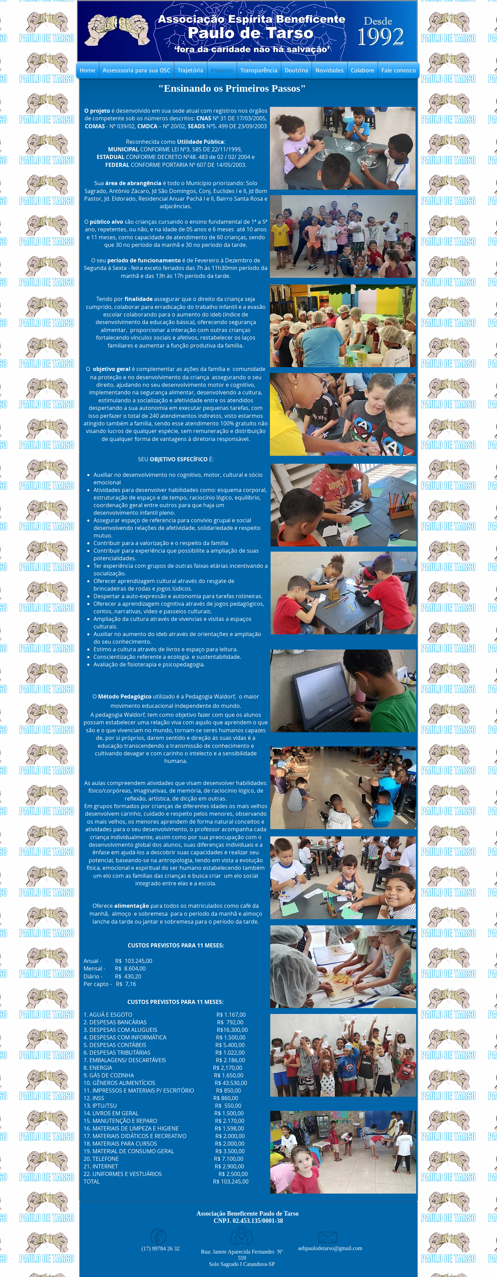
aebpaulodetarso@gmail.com (330, 1248)
